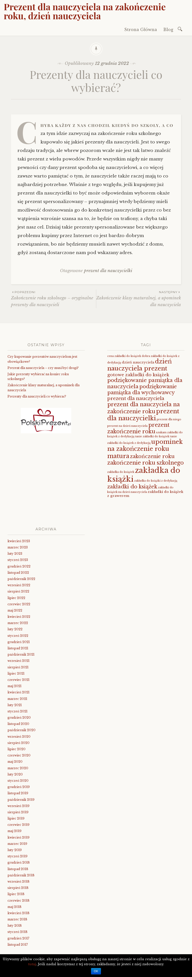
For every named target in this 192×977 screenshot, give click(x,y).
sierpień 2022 (18, 591)
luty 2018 (15, 925)
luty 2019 (15, 850)
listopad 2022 (18, 572)
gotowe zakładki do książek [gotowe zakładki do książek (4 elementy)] (138, 374)
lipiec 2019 (16, 818)
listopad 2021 (18, 648)
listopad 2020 (18, 724)
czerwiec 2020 (19, 755)
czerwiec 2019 (19, 825)
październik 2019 (21, 800)
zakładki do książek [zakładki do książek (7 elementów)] (132, 486)
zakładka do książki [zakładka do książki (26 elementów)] (143, 475)
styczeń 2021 (18, 711)
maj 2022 (15, 610)
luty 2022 (15, 629)
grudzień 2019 (19, 787)
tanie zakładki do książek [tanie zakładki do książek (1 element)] (152, 436)
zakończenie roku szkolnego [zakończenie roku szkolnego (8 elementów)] (145, 462)
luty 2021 (15, 705)
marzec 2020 (18, 768)
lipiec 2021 (16, 673)
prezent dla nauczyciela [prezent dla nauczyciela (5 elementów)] (135, 398)
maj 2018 (15, 907)
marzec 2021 (17, 699)
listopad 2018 (18, 869)
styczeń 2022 (18, 636)
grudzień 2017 (18, 938)
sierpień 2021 (18, 667)
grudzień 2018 (19, 862)
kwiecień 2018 (19, 913)
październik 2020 (22, 730)
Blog (168, 29)
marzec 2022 (18, 623)
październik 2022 (21, 579)
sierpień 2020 (19, 743)
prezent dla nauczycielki (108, 270)
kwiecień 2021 (19, 692)
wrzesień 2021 (19, 661)
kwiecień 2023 (19, 541)
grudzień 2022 (19, 566)
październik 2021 (21, 654)
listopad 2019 (18, 793)
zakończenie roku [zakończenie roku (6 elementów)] (152, 456)
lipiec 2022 (16, 598)
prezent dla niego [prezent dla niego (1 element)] (169, 419)
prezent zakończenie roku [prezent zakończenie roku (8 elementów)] (138, 428)
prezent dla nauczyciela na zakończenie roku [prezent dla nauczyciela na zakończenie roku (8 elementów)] (143, 408)
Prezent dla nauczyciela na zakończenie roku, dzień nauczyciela (85, 11)
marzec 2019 (17, 844)
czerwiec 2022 (19, 604)
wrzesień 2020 (19, 736)
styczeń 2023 (18, 560)
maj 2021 (15, 686)
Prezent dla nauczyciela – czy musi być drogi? (43, 368)
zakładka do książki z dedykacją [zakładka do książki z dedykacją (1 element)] (155, 480)
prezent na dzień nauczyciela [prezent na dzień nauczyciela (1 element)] (127, 426)
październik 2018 (21, 875)
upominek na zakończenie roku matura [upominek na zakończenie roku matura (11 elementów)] (145, 449)
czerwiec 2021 (19, 680)
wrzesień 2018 (19, 881)
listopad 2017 (18, 944)
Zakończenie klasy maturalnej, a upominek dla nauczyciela (138, 298)
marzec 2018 (17, 919)
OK (96, 971)
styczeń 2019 (18, 856)
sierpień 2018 (18, 888)
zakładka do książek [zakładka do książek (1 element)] (120, 472)
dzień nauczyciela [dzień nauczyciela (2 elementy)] (138, 362)
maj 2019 (15, 831)
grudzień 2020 (19, 717)
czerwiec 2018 (19, 900)
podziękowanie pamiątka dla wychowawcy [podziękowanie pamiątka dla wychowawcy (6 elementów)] (142, 389)
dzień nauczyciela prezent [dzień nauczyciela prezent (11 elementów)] (139, 365)
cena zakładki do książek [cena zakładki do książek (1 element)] (124, 356)
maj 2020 (15, 761)
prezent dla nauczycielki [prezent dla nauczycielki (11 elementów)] (143, 415)
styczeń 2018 (18, 932)
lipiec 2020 (17, 749)
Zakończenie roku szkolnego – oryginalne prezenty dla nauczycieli (53, 298)
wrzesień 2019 (19, 806)
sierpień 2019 (18, 812)
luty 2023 (15, 553)
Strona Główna (140, 29)
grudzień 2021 (19, 642)
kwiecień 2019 (19, 837)
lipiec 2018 (16, 894)
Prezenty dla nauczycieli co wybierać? (37, 396)
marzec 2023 (18, 547)
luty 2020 (15, 774)
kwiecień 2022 (19, 617)
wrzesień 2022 (19, 585)
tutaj (32, 964)
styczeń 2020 (18, 781)
